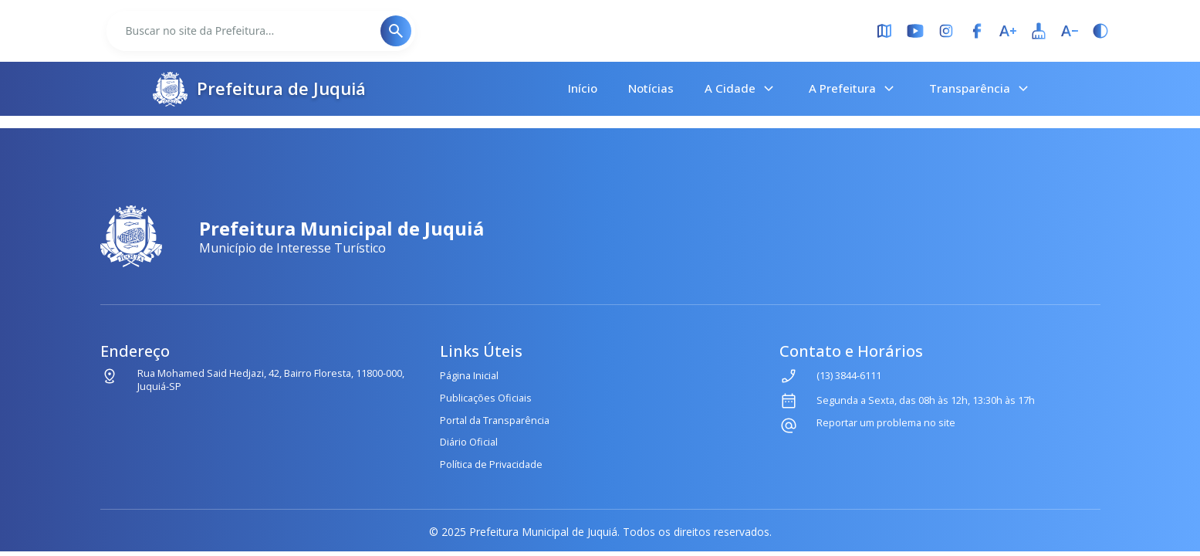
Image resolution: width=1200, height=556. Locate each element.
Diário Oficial (469, 442)
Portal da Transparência (494, 420)
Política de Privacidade (491, 464)
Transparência (981, 89)
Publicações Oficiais (486, 398)
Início (582, 88)
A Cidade (741, 89)
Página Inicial (469, 375)
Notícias (651, 88)
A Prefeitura (853, 89)
